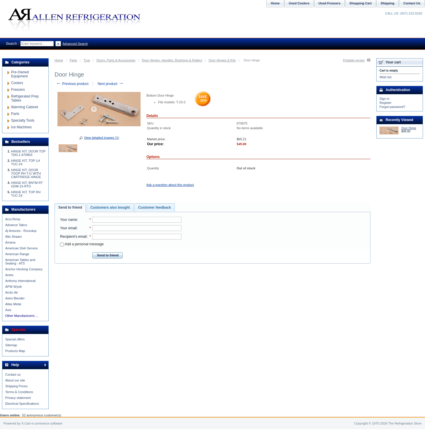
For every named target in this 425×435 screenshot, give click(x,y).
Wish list (385, 77)
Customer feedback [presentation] (154, 207)
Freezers (18, 90)
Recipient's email (73, 237)
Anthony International (20, 281)
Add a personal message (82, 244)
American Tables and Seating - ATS (20, 261)
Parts (73, 60)
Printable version (354, 60)
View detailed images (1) (101, 137)
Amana (10, 242)
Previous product (72, 84)
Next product (110, 84)
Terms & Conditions (19, 392)
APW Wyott (13, 286)
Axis (8, 310)
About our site (15, 380)
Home (59, 60)
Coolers (17, 83)
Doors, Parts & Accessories (116, 60)
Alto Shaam (13, 236)
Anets (9, 275)
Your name (68, 220)
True (86, 60)
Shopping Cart (360, 3)
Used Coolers (299, 3)
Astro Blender (15, 298)
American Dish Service (21, 248)
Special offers (15, 339)
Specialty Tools (22, 120)
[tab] (70, 207)
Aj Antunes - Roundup (20, 230)
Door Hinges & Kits (222, 60)
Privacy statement (18, 398)
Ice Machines (21, 127)
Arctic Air (11, 292)
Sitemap (11, 345)
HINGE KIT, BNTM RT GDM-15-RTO (27, 184)
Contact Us (411, 3)
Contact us (13, 374)
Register (385, 102)
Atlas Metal (13, 304)
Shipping (387, 3)
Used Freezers (329, 3)
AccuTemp (12, 219)
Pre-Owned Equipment (20, 74)
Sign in (384, 98)
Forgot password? (392, 107)
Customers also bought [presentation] (110, 207)
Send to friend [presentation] (70, 207)
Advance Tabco (16, 225)
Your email (68, 228)
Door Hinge (408, 128)
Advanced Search (75, 43)
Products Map (15, 351)
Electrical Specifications (22, 403)
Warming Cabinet (24, 107)
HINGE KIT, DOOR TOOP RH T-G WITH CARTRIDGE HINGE (26, 173)
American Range (17, 254)
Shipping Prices (16, 386)
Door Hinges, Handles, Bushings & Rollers (172, 60)
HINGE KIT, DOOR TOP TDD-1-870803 (28, 153)
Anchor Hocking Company (24, 269)
